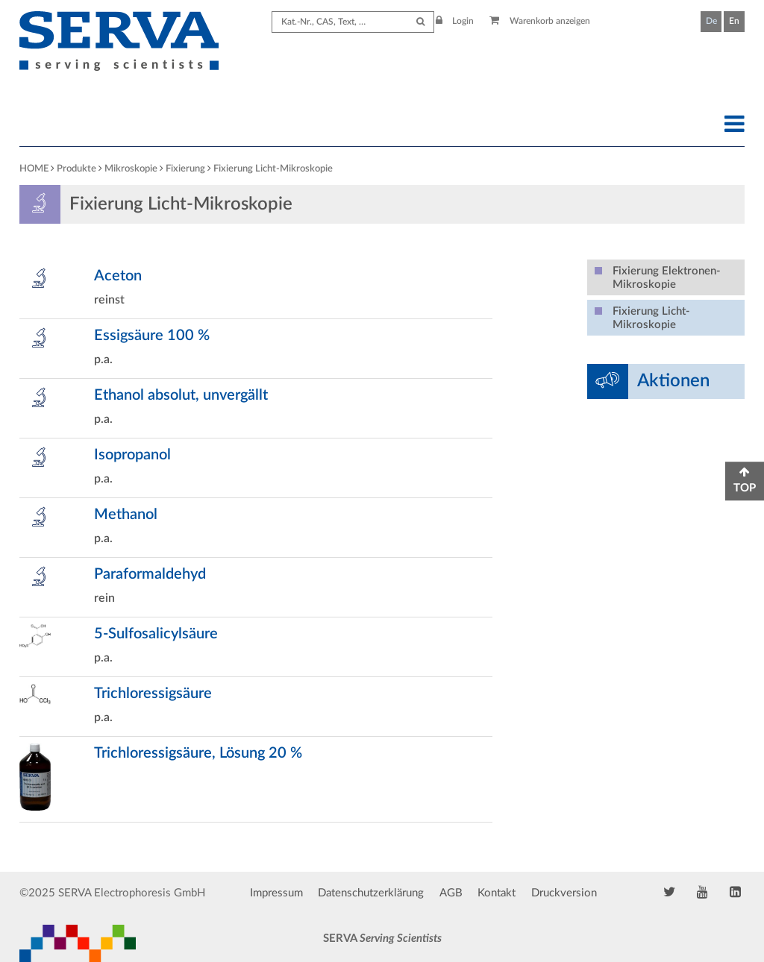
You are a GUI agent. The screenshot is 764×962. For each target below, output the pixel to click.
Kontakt (497, 893)
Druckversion (564, 893)
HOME (33, 169)
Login (455, 20)
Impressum (276, 893)
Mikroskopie (130, 169)
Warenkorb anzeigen (539, 20)
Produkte (76, 169)
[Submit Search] (420, 22)
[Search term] (353, 22)
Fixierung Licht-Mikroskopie (273, 169)
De (711, 20)
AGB (451, 893)
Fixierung (185, 169)
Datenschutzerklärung (371, 893)
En (734, 20)
